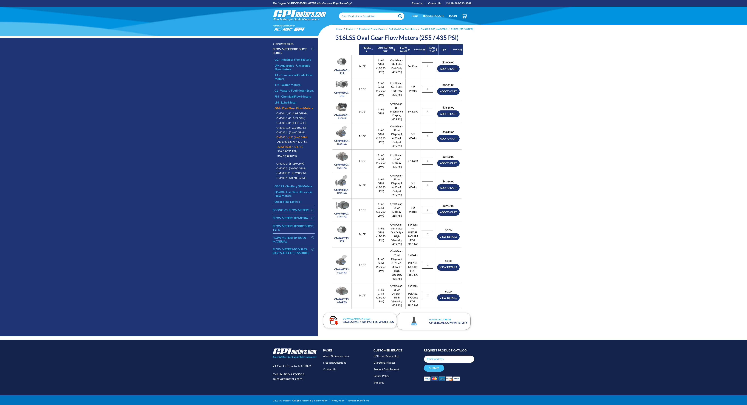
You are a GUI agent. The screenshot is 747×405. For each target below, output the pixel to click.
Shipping (379, 381)
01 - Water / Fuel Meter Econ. (294, 90)
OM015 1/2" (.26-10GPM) (291, 127)
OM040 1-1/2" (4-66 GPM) (291, 137)
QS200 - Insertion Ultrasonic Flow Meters (293, 193)
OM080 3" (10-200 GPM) (291, 168)
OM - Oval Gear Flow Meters (294, 108)
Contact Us (434, 3)
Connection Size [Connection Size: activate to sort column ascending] (358, 49)
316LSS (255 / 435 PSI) (290, 146)
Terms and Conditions (358, 399)
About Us (417, 3)
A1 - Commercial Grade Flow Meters (294, 76)
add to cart (458, 69)
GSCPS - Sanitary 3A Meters (293, 186)
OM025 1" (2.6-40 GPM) (290, 132)
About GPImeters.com (336, 357)
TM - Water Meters (287, 84)
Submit (434, 369)
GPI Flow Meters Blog (386, 357)
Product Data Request (386, 369)
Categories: (283, 44)
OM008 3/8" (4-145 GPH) (291, 122)
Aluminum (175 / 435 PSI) (292, 141)
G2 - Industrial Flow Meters (293, 59)
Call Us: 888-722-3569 (288, 375)
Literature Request (384, 363)
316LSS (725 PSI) (287, 151)
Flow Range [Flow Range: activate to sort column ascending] (378, 49)
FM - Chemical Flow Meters (293, 96)
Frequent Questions (334, 363)
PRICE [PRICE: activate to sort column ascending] (458, 49)
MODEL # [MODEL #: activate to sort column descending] (335, 49)
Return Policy (381, 375)
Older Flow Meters (287, 201)
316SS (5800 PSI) (287, 156)
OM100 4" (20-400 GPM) (291, 177)
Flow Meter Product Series (290, 50)
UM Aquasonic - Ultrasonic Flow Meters (292, 67)
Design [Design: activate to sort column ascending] (398, 49)
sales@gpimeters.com (287, 380)
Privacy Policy (337, 399)
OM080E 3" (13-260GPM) (291, 173)
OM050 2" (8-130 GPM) (290, 163)
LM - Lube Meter (286, 102)
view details (458, 246)
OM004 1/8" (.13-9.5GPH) (291, 113)
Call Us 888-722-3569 (458, 3)
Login (453, 15)
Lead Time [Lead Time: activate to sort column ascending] (420, 49)
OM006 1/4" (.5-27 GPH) (290, 118)
